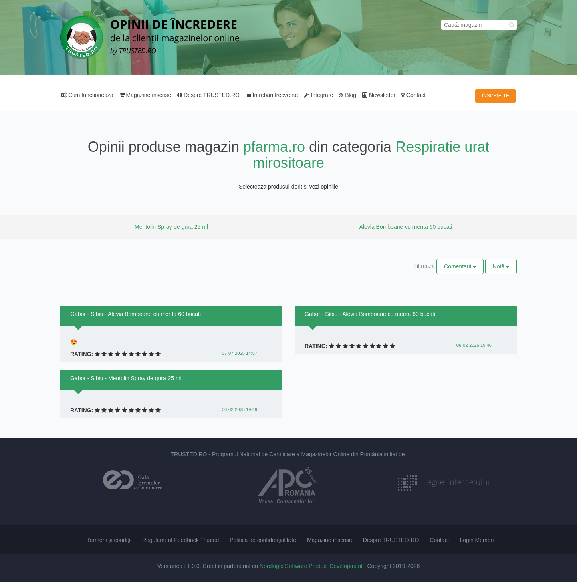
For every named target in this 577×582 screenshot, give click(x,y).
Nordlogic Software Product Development (312, 566)
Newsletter (378, 95)
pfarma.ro (274, 147)
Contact (413, 95)
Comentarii (460, 266)
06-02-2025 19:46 (239, 409)
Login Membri (477, 540)
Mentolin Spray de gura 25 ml (171, 227)
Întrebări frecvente (272, 95)
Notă (501, 266)
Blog (347, 95)
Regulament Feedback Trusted (180, 540)
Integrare (318, 95)
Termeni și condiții (109, 540)
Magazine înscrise (145, 95)
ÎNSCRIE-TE (495, 96)
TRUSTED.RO (188, 454)
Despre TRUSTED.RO (208, 95)
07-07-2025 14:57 (239, 353)
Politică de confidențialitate (263, 540)
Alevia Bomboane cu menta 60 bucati (405, 227)
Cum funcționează (87, 95)
